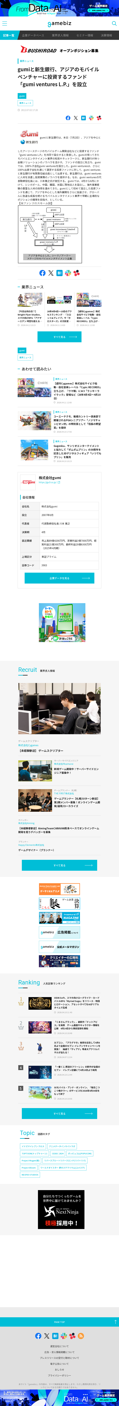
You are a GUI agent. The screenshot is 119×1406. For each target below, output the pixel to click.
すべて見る (59, 337)
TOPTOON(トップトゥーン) (34, 1153)
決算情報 (106, 35)
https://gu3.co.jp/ (49, 482)
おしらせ (59, 1369)
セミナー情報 (84, 35)
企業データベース (33, 35)
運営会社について (59, 1346)
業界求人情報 (60, 35)
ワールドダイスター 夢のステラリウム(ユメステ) (62, 1167)
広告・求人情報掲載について (59, 1352)
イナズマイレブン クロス (33, 1146)
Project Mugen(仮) (31, 1160)
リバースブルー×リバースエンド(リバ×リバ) (65, 1160)
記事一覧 (8, 35)
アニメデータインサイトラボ (62, 1146)
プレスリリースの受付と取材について (59, 1357)
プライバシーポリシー (59, 1375)
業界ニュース (27, 61)
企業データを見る (59, 578)
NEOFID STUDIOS (30, 1174)
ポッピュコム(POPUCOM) (80, 1153)
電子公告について (59, 1363)
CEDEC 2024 (57, 1153)
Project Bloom (29, 1167)
